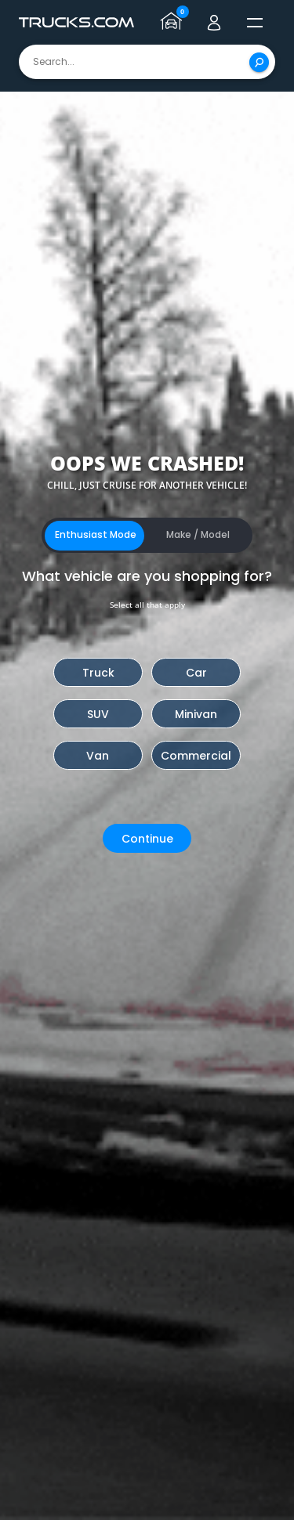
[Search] (259, 62)
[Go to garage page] (173, 22)
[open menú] (254, 22)
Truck (98, 673)
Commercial (196, 756)
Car (196, 673)
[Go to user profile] (214, 22)
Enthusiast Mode (95, 534)
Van (97, 756)
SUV (98, 714)
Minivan (196, 714)
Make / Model (198, 534)
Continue (147, 839)
